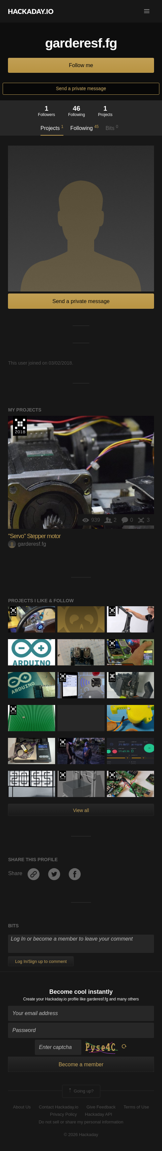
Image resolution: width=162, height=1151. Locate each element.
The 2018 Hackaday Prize (20, 426)
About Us (22, 1106)
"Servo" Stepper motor (34, 536)
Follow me (81, 65)
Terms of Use (136, 1106)
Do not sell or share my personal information (81, 1121)
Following (84, 127)
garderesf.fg (27, 544)
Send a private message (81, 88)
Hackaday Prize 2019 (13, 611)
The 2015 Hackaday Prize (112, 677)
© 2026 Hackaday (81, 1134)
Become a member (80, 1064)
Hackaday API (98, 1114)
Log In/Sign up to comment (40, 961)
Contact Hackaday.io (58, 1106)
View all (81, 810)
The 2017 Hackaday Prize (112, 644)
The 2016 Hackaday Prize (62, 677)
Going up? (80, 1091)
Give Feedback (100, 1106)
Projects (51, 127)
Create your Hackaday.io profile (51, 999)
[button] (146, 11)
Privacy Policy (63, 1114)
